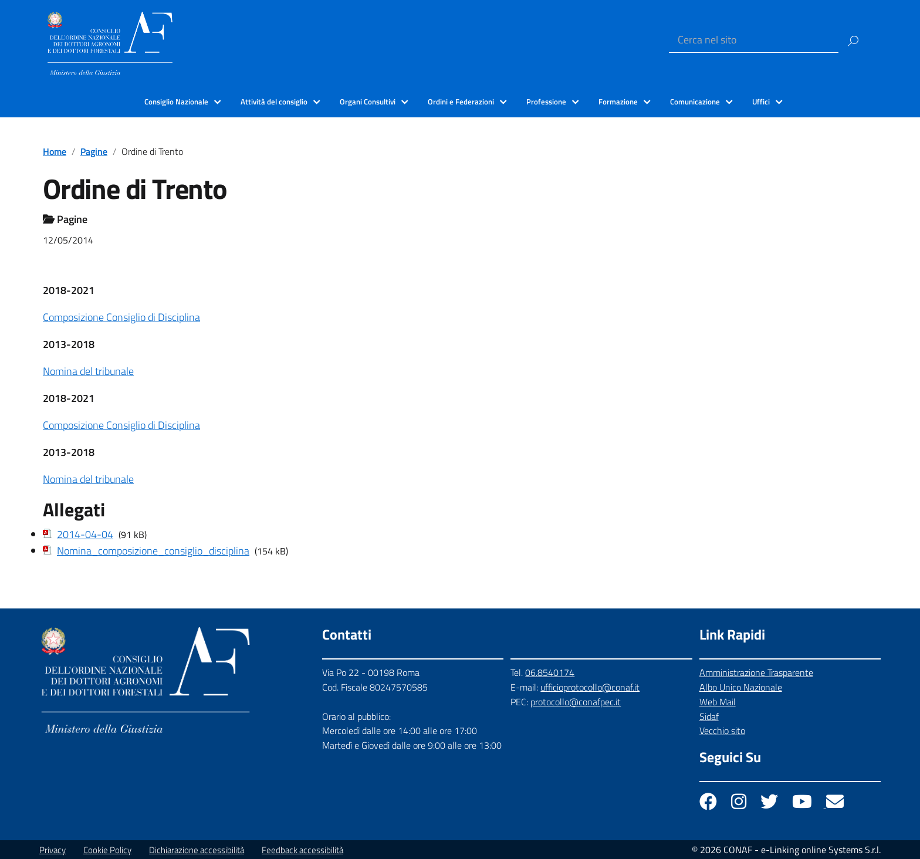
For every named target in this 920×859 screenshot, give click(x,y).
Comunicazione (695, 101)
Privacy (52, 850)
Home (54, 151)
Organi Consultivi (367, 101)
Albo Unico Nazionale (740, 687)
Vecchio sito (722, 730)
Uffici (761, 101)
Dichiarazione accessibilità (196, 850)
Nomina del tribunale (88, 371)
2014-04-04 (85, 534)
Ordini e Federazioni (461, 101)
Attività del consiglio (274, 101)
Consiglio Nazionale (176, 101)
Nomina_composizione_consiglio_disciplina (153, 551)
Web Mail (717, 702)
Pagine (93, 151)
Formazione (618, 101)
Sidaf (709, 716)
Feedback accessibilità (302, 850)
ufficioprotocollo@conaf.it (590, 687)
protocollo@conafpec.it (575, 702)
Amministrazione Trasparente (756, 672)
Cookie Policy (107, 850)
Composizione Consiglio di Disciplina (121, 317)
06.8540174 (549, 672)
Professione (546, 101)
